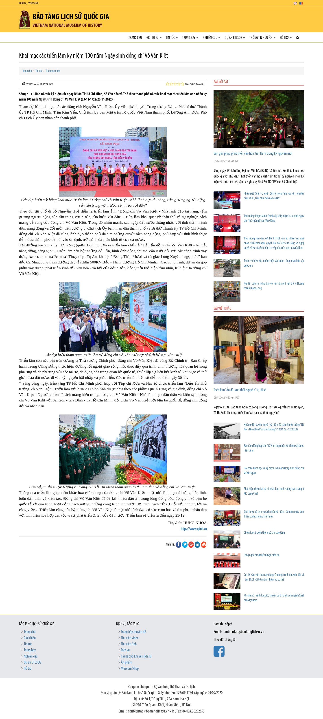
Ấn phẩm (126, 662)
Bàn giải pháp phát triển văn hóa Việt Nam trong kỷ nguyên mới (253, 153)
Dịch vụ (125, 650)
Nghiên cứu (211, 38)
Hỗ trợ (286, 38)
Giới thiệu (154, 38)
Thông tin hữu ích (262, 38)
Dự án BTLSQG (235, 38)
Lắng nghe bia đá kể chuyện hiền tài (261, 555)
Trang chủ (135, 38)
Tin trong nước (53, 71)
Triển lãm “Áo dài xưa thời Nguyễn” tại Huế (240, 390)
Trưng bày (190, 38)
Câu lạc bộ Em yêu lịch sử (136, 656)
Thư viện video (130, 638)
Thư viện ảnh (129, 644)
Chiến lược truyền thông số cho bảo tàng (264, 533)
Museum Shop (130, 668)
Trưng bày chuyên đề (133, 632)
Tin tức (172, 38)
